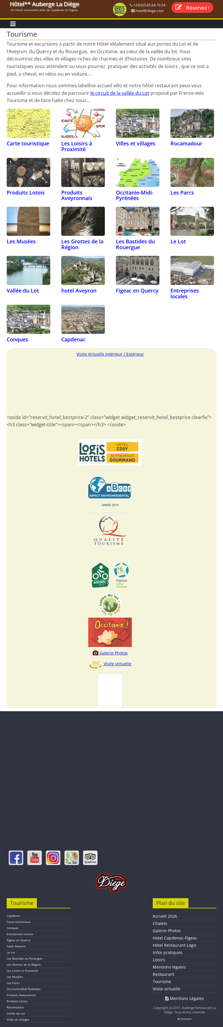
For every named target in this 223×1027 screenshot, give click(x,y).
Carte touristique (28, 143)
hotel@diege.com (149, 10)
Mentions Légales (184, 998)
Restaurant (163, 974)
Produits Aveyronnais (76, 195)
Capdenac (73, 339)
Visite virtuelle (110, 663)
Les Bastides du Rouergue (135, 244)
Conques (17, 339)
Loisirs (159, 959)
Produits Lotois (26, 192)
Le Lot (178, 241)
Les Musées (21, 241)
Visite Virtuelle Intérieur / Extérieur (110, 354)
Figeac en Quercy (137, 290)
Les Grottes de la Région (82, 244)
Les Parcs (182, 192)
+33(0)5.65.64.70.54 (149, 5)
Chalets (160, 923)
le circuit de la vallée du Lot (119, 93)
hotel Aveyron (78, 290)
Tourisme (162, 981)
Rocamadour (186, 143)
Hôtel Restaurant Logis (175, 945)
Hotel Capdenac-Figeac (175, 938)
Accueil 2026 (165, 916)
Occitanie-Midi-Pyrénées (135, 195)
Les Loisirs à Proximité (76, 146)
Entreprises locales (184, 293)
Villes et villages (135, 143)
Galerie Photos (110, 653)
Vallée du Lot (23, 290)
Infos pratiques (167, 952)
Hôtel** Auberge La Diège (44, 4)
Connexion (185, 1018)
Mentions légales (169, 967)
